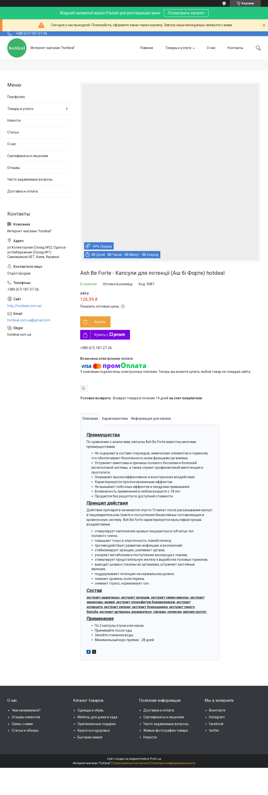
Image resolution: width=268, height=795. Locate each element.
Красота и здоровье (94, 730)
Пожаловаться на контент (131, 763)
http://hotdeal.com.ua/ (24, 306)
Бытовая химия (90, 737)
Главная (146, 48)
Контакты (235, 48)
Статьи (13, 132)
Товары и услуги (178, 48)
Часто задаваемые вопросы (29, 179)
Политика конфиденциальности (173, 763)
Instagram (217, 717)
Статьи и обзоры (25, 730)
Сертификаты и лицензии (27, 156)
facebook (216, 724)
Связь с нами (22, 724)
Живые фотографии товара (165, 730)
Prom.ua (155, 759)
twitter (214, 730)
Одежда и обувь (91, 710)
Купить (100, 322)
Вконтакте (217, 710)
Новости (14, 120)
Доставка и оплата (22, 191)
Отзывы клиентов (26, 717)
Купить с (109, 335)
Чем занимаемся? (26, 710)
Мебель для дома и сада (97, 717)
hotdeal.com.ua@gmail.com (28, 320)
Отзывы (13, 168)
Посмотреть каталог (186, 13)
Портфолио (16, 97)
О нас (211, 48)
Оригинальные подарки (97, 724)
